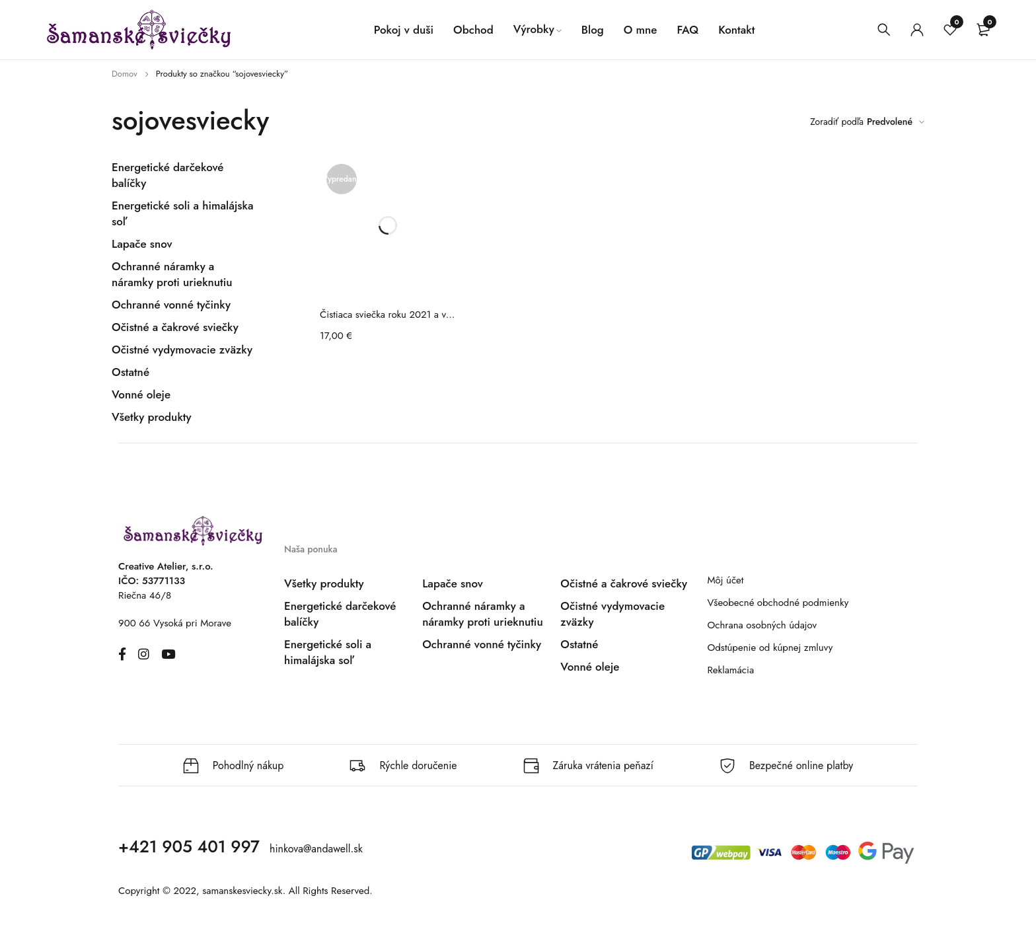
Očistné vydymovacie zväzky (182, 349)
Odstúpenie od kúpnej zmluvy (769, 647)
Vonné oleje (141, 394)
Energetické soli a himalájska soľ (327, 652)
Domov (124, 73)
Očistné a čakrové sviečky (175, 327)
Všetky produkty (151, 417)
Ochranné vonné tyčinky (171, 305)
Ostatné (130, 372)
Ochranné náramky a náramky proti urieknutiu (172, 274)
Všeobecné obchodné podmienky (777, 602)
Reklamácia (730, 670)
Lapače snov (142, 244)
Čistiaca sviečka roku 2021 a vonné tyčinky (388, 314)
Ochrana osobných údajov (762, 625)
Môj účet (725, 580)
